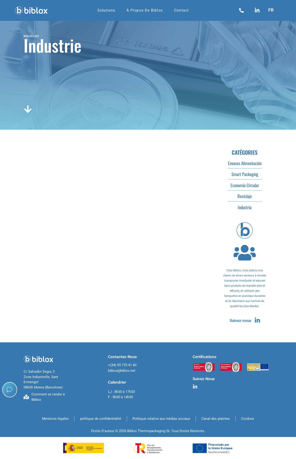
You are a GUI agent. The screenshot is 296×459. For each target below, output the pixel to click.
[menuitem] (272, 10)
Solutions (106, 10)
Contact (181, 10)
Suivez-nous (240, 320)
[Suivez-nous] (257, 319)
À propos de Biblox (144, 10)
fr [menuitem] (271, 10)
